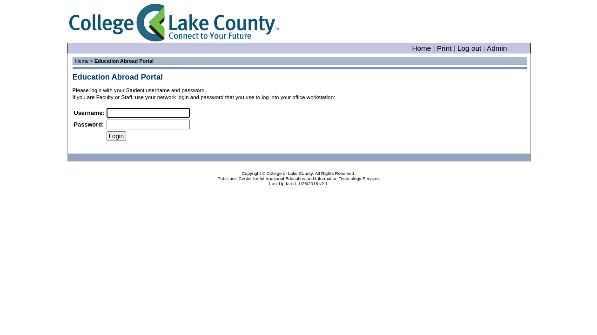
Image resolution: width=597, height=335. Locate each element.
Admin (497, 48)
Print (444, 48)
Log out (469, 48)
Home (421, 48)
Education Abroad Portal (118, 77)
